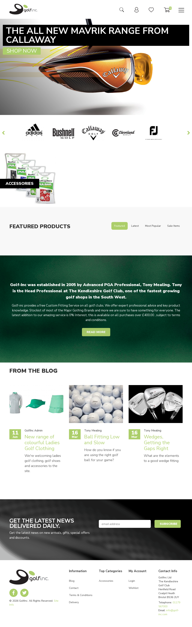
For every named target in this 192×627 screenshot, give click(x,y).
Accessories (106, 581)
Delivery (74, 602)
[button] (167, 524)
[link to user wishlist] (151, 11)
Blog (71, 581)
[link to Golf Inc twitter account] (24, 593)
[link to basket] (167, 11)
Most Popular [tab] (153, 226)
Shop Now (22, 50)
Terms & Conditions (80, 595)
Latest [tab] (135, 226)
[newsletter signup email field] (125, 524)
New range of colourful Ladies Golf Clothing (42, 443)
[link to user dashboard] (136, 11)
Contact (73, 588)
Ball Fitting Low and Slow (102, 440)
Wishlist (133, 588)
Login (132, 581)
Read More (96, 332)
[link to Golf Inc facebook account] (13, 593)
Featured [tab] (119, 226)
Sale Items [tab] (173, 226)
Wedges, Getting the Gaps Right (157, 443)
